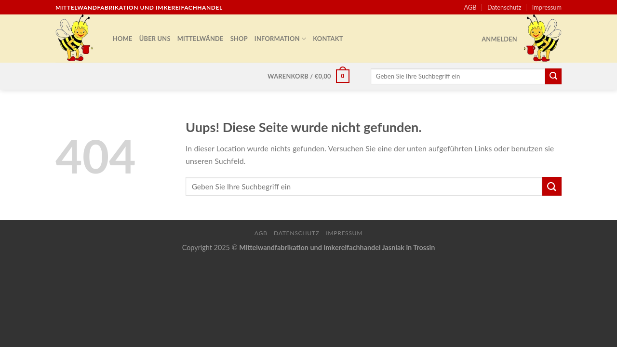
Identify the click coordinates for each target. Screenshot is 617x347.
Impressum (547, 7)
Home (123, 38)
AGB (470, 7)
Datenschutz (504, 7)
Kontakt (328, 38)
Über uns (155, 38)
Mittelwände (200, 38)
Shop (239, 38)
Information (280, 38)
